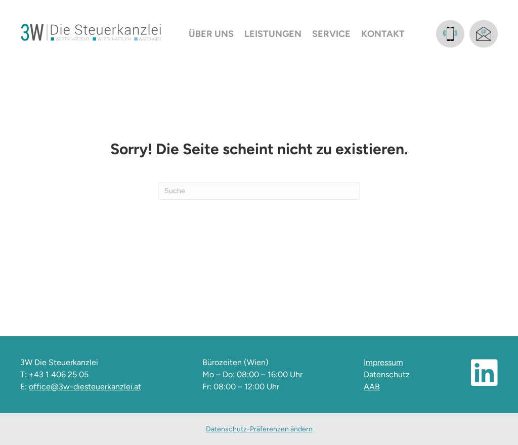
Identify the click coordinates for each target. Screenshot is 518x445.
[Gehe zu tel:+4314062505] (450, 34)
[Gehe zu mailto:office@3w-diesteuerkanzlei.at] (483, 34)
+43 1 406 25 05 (59, 374)
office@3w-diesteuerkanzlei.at (85, 386)
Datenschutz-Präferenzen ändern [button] (259, 429)
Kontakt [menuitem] (383, 33)
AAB (372, 386)
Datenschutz (387, 374)
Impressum (383, 362)
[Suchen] (259, 191)
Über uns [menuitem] (211, 33)
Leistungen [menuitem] (272, 33)
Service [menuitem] (331, 33)
